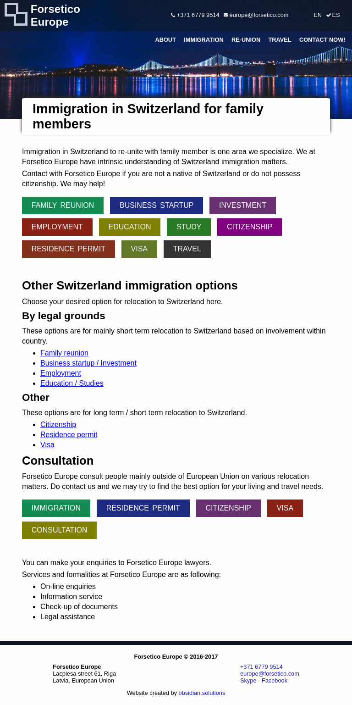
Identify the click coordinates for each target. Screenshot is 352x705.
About (165, 39)
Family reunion (63, 205)
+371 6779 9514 (195, 14)
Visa (139, 249)
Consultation (60, 530)
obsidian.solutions (202, 692)
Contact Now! (322, 39)
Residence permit (68, 249)
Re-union (245, 39)
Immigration (204, 39)
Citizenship (250, 227)
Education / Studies (72, 383)
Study (188, 227)
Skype (248, 680)
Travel (279, 39)
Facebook (274, 680)
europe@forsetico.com (256, 14)
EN (318, 14)
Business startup (156, 205)
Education (129, 227)
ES (336, 14)
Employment (57, 227)
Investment (242, 205)
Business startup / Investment (88, 363)
